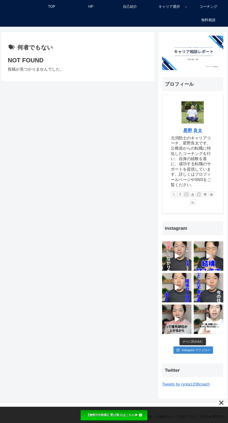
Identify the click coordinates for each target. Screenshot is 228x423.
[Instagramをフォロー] (186, 194)
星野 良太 (192, 130)
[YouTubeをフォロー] (192, 194)
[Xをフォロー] (174, 194)
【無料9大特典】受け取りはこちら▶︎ (114, 415)
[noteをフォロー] (199, 194)
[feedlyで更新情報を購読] (211, 194)
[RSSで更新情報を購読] (192, 202)
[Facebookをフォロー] (180, 194)
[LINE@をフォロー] (205, 194)
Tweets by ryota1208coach (186, 384)
